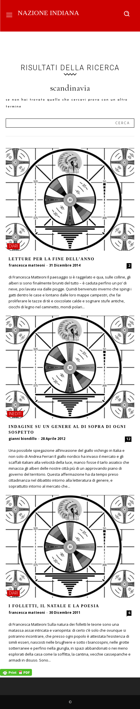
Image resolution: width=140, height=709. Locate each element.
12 (128, 438)
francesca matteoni (27, 265)
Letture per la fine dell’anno (52, 259)
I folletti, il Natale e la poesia (54, 606)
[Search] (122, 123)
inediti (15, 413)
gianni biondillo (23, 438)
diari (13, 246)
